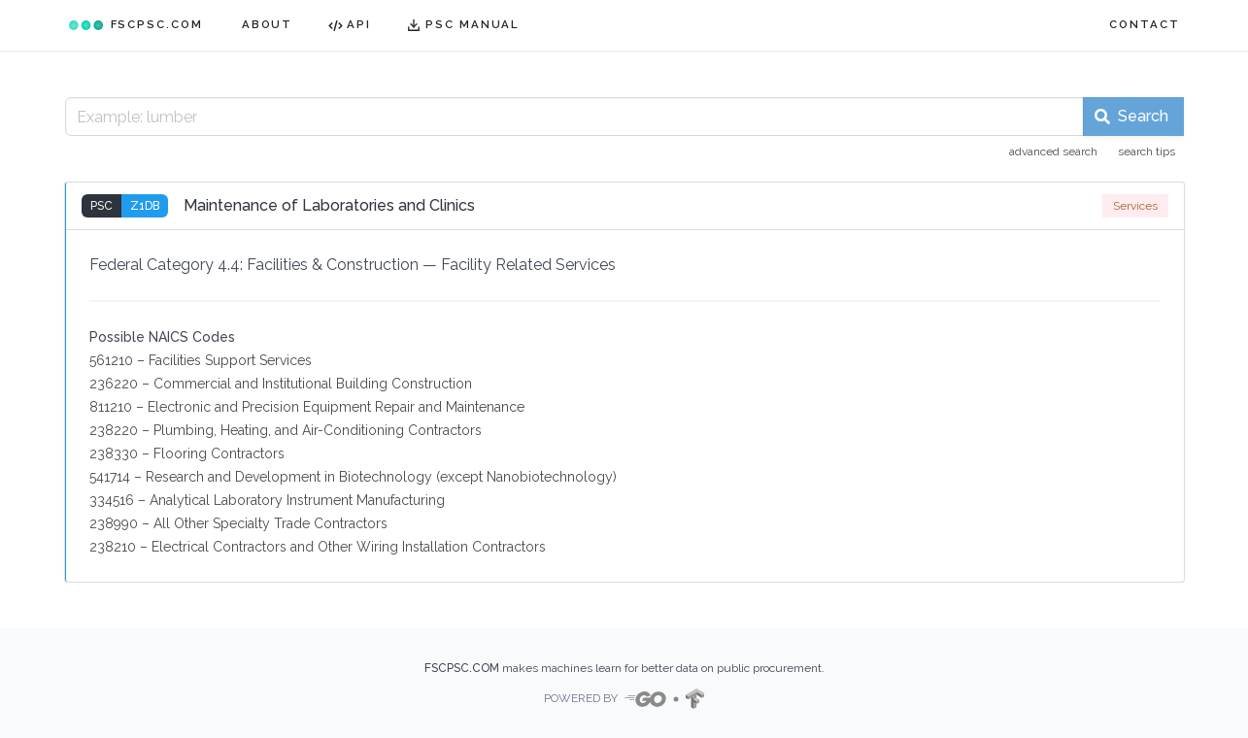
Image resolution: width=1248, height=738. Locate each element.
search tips (1146, 151)
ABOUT (267, 24)
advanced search (1053, 151)
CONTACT (1144, 24)
